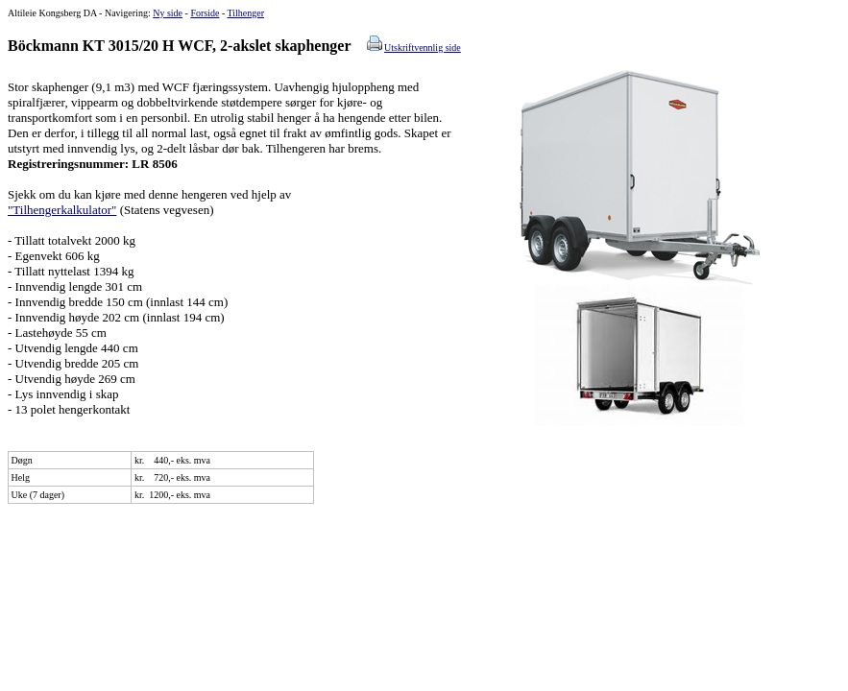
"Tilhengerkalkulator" (62, 210)
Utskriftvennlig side (422, 47)
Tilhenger (246, 13)
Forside (204, 13)
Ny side (167, 13)
